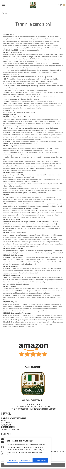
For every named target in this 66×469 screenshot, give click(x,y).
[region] (27, 451)
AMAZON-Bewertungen (33, 367)
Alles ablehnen (26, 460)
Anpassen (12, 460)
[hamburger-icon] (3, 5)
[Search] (62, 13)
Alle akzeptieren (40, 460)
